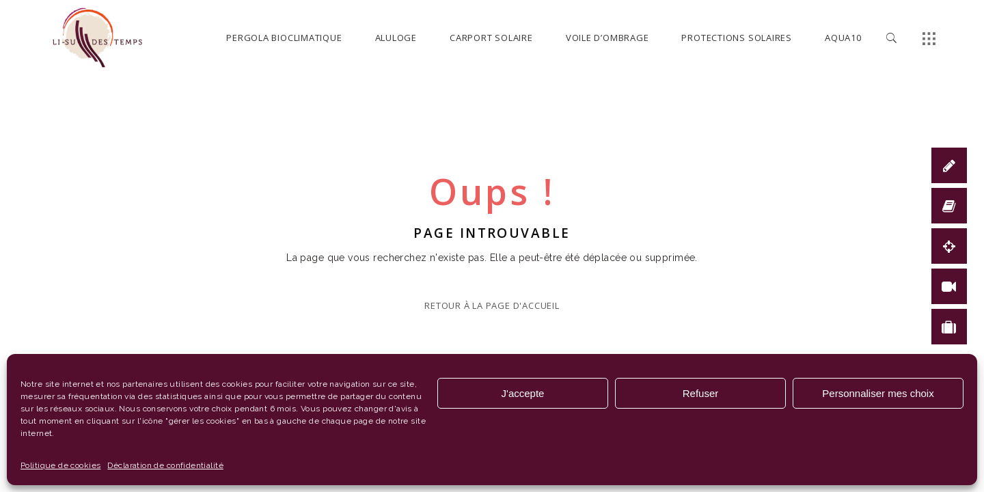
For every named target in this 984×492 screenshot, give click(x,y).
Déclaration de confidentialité (165, 465)
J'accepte (523, 393)
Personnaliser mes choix (877, 393)
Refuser (701, 393)
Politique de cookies (60, 465)
